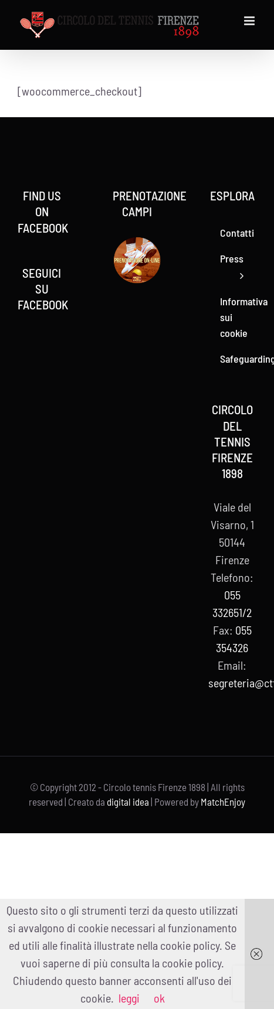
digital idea (128, 801)
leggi (129, 998)
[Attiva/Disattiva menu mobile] (250, 21)
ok (159, 998)
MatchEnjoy (223, 801)
